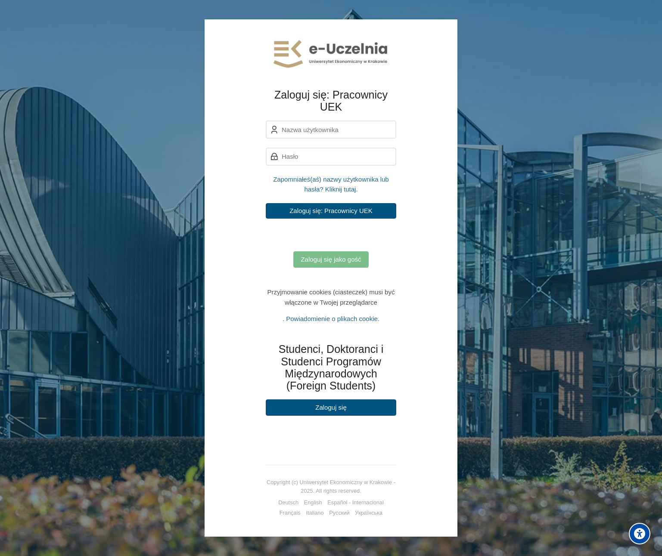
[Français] (290, 513)
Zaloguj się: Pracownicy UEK (331, 210)
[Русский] (339, 513)
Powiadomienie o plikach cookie (332, 318)
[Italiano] (314, 513)
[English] (313, 502)
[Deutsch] (288, 502)
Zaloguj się (331, 407)
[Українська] (368, 513)
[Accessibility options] (639, 533)
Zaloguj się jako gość (331, 259)
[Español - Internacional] (355, 502)
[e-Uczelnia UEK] (331, 54)
